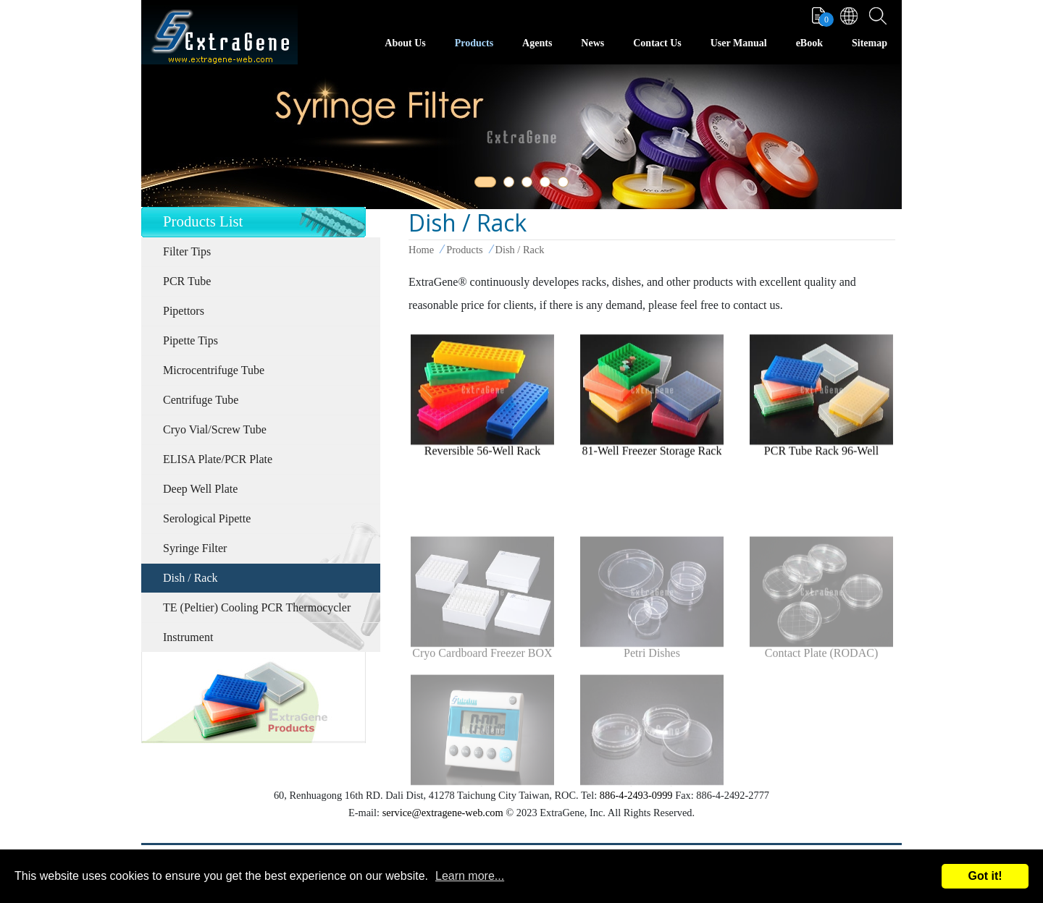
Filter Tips (187, 251)
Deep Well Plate (200, 489)
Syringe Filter (195, 548)
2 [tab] (511, 184)
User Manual (739, 43)
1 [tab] (482, 184)
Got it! (985, 876)
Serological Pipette (207, 518)
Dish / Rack (190, 578)
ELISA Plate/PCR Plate (217, 459)
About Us (405, 43)
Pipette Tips (190, 340)
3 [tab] (529, 184)
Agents (537, 43)
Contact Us (657, 43)
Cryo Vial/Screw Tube (215, 429)
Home (421, 249)
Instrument (188, 637)
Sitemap (869, 43)
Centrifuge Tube (200, 400)
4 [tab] (547, 184)
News (592, 43)
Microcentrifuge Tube (213, 370)
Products (474, 43)
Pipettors (183, 311)
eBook (809, 43)
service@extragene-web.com (442, 812)
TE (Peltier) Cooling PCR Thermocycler (257, 607)
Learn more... (469, 876)
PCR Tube (187, 281)
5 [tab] (565, 184)
